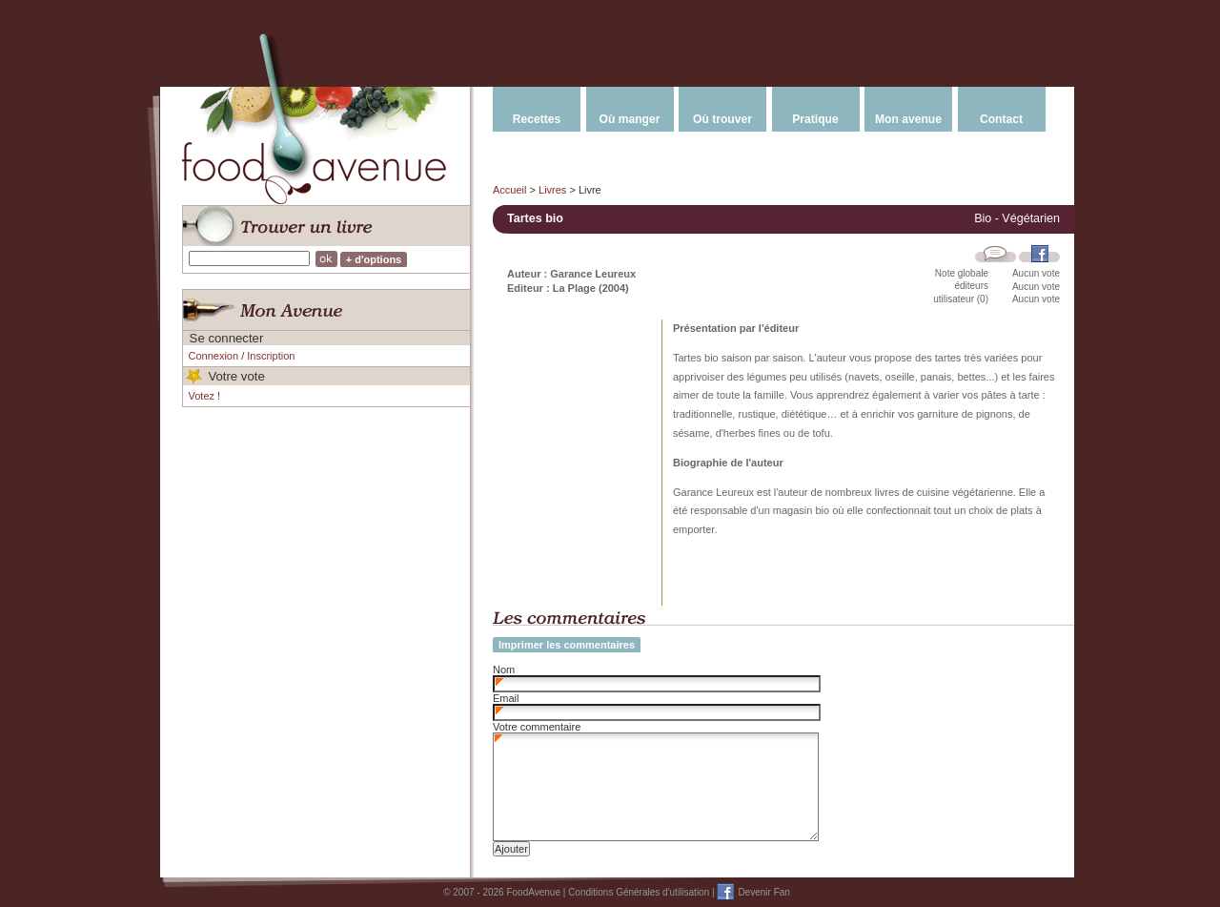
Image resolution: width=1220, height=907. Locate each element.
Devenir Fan (763, 892)
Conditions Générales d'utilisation (638, 892)
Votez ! (205, 396)
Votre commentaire (536, 726)
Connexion (214, 355)
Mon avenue (908, 119)
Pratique (815, 119)
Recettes (536, 119)
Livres (552, 190)
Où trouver (722, 119)
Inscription (271, 355)
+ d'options (374, 259)
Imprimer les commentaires (566, 644)
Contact (1001, 119)
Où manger (630, 119)
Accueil (509, 190)
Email (506, 698)
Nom (504, 669)
